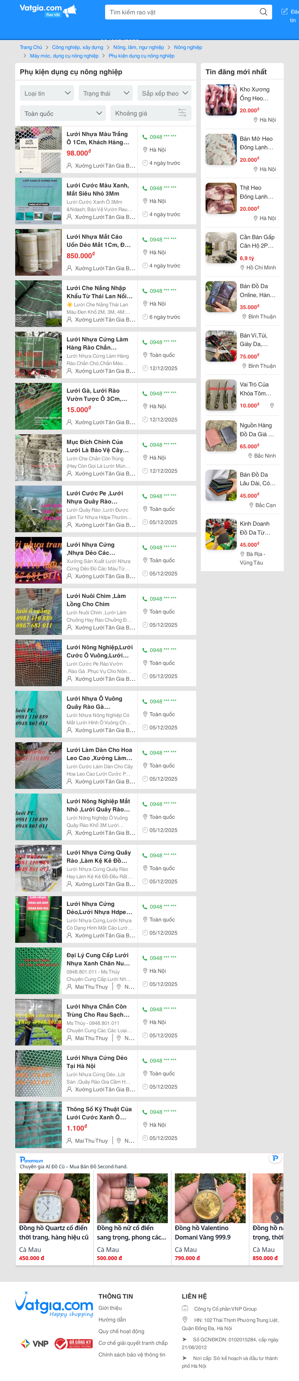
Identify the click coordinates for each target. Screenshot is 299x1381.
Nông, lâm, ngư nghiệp (138, 46)
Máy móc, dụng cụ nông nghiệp (64, 55)
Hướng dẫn (112, 1319)
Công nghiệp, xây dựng (77, 46)
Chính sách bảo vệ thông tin (131, 1354)
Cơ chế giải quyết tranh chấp (133, 1342)
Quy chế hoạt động (121, 1331)
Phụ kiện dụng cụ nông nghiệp (141, 55)
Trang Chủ (31, 46)
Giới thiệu (110, 1307)
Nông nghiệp (188, 46)
